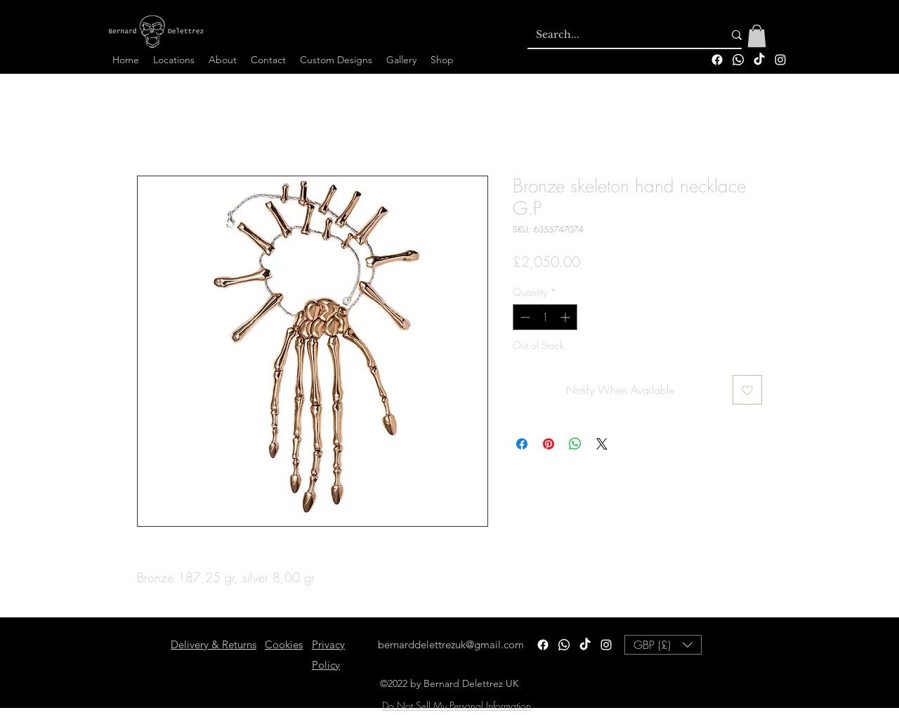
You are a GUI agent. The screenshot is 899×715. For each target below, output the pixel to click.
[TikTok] (759, 60)
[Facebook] (717, 60)
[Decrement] (523, 317)
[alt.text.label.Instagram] (780, 60)
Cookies (284, 644)
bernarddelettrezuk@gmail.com (451, 644)
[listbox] (663, 645)
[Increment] (566, 317)
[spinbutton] (545, 317)
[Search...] (619, 35)
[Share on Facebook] (521, 443)
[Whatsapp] (738, 60)
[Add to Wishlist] (747, 390)
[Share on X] (601, 443)
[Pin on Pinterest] (548, 443)
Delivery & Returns (213, 644)
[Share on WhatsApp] (575, 443)
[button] (756, 36)
